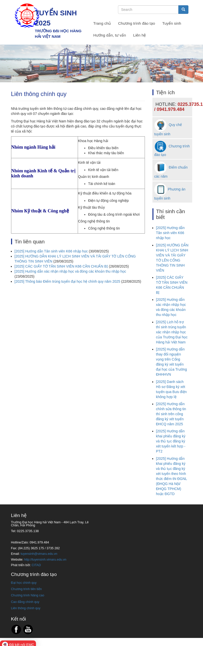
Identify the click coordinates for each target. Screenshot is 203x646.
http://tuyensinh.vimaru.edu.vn (45, 559)
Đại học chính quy (24, 583)
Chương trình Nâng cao (27, 595)
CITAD (36, 565)
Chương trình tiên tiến (26, 589)
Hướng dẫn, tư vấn (109, 35)
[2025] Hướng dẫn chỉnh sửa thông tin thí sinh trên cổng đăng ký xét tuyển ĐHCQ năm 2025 (171, 414)
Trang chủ (102, 23)
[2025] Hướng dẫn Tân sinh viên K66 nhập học (51, 251)
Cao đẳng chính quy (25, 602)
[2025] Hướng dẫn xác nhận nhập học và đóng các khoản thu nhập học (70, 271)
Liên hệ (139, 35)
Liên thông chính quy (25, 608)
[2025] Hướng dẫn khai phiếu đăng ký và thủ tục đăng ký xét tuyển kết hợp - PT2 (170, 441)
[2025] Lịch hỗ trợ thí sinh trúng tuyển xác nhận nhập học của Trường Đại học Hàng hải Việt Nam (171, 332)
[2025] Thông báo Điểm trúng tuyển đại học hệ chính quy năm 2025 (67, 281)
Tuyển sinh (171, 23)
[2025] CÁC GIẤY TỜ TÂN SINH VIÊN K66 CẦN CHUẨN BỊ (61, 266)
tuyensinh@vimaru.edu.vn (39, 554)
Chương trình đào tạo (136, 23)
